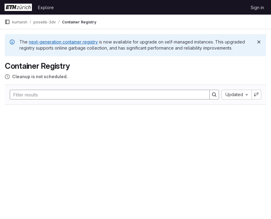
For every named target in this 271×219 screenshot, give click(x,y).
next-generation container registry (63, 41)
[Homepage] (18, 7)
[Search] (106, 94)
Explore (46, 7)
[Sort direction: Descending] (256, 94)
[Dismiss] (258, 42)
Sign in (257, 7)
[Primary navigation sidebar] (7, 22)
